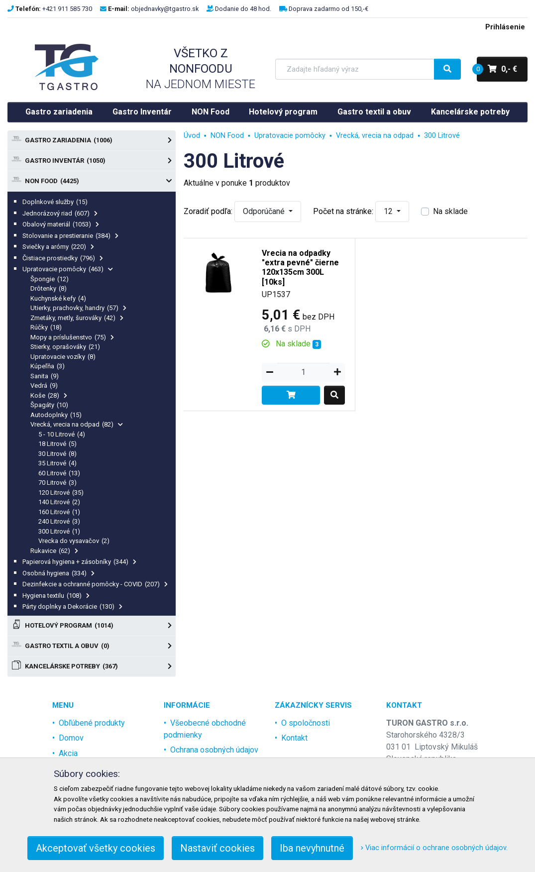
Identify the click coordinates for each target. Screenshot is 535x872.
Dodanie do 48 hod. (243, 8)
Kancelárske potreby (470, 111)
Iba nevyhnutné (312, 848)
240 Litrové (59, 521)
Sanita (44, 376)
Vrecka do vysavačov (73, 541)
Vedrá (44, 385)
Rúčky (46, 327)
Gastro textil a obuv (374, 111)
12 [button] (389, 211)
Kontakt (294, 738)
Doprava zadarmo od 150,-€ (328, 8)
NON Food (210, 111)
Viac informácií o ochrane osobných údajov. (434, 848)
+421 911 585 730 (67, 8)
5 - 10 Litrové (61, 434)
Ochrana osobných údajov (214, 750)
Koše (48, 395)
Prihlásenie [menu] (505, 27)
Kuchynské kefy (58, 298)
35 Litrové (57, 463)
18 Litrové (57, 443)
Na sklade (450, 211)
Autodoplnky (56, 415)
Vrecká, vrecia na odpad (76, 424)
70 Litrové (57, 482)
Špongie (49, 279)
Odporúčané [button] (265, 211)
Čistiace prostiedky (62, 258)
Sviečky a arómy (58, 246)
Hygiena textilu (56, 595)
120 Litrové (61, 492)
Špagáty (49, 405)
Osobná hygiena (58, 573)
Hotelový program (283, 111)
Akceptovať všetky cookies (95, 848)
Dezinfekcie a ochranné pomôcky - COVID (95, 584)
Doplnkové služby (55, 202)
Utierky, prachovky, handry (78, 308)
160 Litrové (59, 512)
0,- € (497, 69)
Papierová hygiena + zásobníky (79, 561)
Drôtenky (48, 288)
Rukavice (54, 550)
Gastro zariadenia (59, 111)
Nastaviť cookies (217, 848)
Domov (71, 738)
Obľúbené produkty (92, 723)
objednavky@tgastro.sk (165, 8)
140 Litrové (59, 502)
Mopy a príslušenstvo (72, 337)
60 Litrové (59, 473)
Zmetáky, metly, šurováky (76, 318)
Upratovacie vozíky (63, 356)
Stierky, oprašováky (65, 346)
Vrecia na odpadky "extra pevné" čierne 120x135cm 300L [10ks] (300, 267)
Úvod (192, 135)
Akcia (68, 753)
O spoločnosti (305, 723)
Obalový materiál (60, 224)
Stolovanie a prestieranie (70, 235)
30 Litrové (57, 453)
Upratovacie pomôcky (67, 269)
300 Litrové (59, 531)
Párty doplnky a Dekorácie (72, 606)
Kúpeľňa (47, 366)
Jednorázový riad (60, 213)
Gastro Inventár (142, 111)
